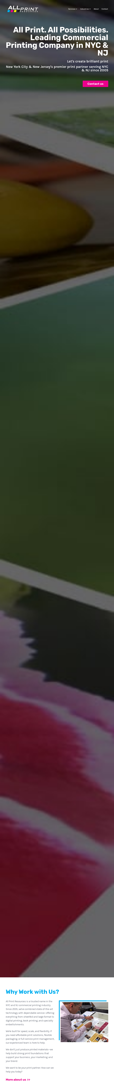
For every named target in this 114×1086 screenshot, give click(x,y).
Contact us (95, 84)
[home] (23, 9)
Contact (105, 9)
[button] (73, 9)
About (96, 9)
